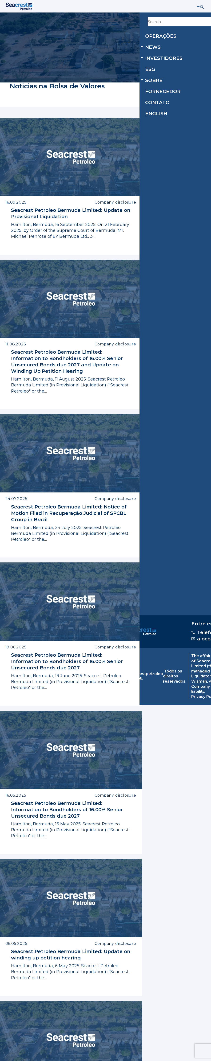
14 (119, 977)
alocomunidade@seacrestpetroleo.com (163, 1015)
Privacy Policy (77, 1057)
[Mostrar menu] (200, 6)
